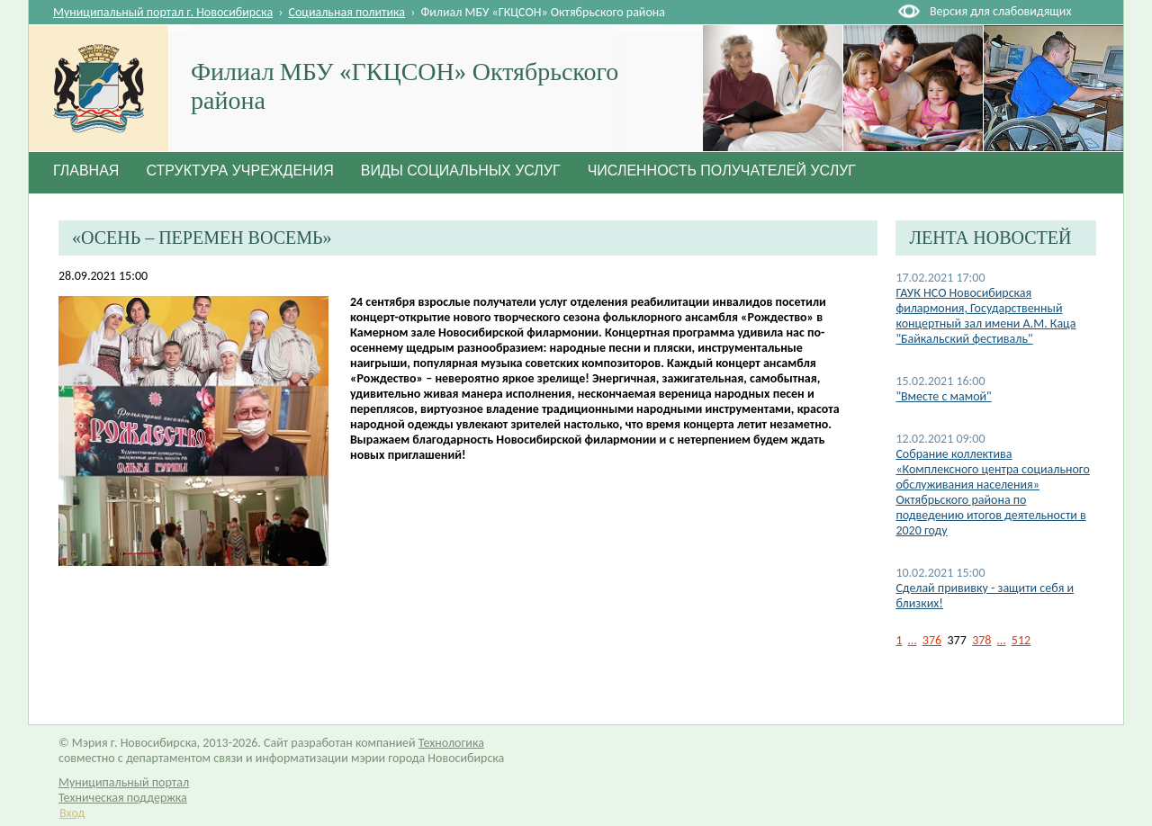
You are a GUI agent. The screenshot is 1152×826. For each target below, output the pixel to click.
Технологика (451, 742)
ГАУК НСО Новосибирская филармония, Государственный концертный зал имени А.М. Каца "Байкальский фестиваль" (986, 315)
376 (931, 640)
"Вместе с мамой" (943, 396)
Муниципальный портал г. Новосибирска (163, 12)
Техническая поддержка (122, 797)
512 (1021, 640)
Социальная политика (347, 12)
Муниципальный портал (123, 782)
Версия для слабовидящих (1000, 11)
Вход (72, 813)
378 (981, 640)
